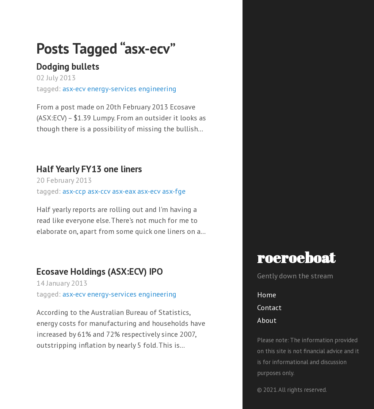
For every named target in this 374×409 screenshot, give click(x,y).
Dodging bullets (68, 66)
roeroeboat (296, 257)
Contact (269, 307)
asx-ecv (73, 88)
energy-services (112, 88)
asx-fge (174, 191)
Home (266, 295)
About (266, 320)
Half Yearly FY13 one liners (89, 169)
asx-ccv (99, 191)
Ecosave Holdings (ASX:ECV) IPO (100, 271)
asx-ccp (74, 191)
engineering (157, 88)
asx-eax (124, 191)
